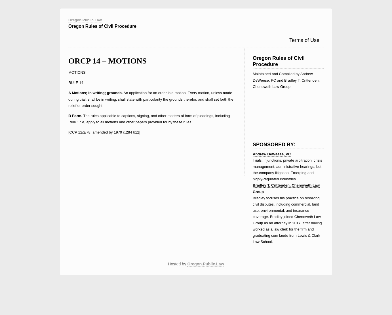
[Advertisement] (281, 111)
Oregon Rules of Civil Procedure (102, 26)
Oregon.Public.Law (85, 20)
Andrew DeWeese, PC (272, 154)
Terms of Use (304, 40)
